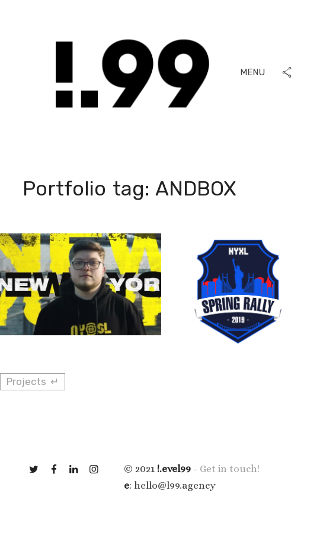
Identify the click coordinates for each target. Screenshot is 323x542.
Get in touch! (230, 468)
